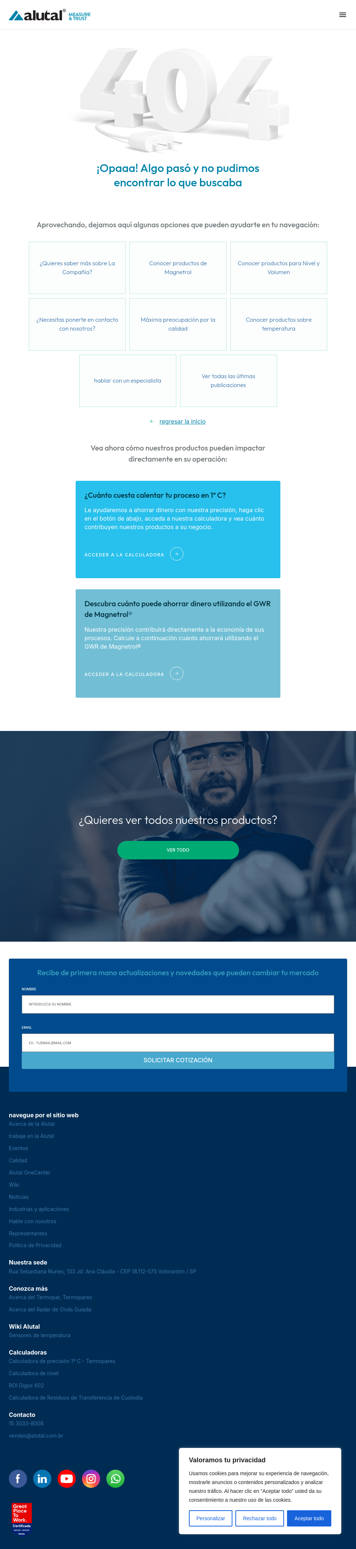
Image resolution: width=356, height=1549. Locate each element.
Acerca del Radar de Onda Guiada (50, 1309)
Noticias (19, 1197)
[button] (342, 14)
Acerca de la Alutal (32, 1124)
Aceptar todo (309, 1518)
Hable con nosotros (32, 1221)
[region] (260, 1491)
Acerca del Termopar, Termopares (50, 1297)
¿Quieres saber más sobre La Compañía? (77, 267)
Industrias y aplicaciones (39, 1209)
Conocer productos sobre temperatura (279, 324)
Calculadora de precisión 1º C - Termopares (62, 1361)
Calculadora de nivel (34, 1373)
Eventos (18, 1148)
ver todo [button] (178, 850)
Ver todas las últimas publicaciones (228, 380)
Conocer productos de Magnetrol (178, 267)
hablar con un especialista (127, 380)
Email (27, 1027)
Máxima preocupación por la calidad (178, 324)
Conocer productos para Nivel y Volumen (278, 267)
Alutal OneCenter (30, 1172)
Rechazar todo (260, 1518)
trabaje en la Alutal (31, 1136)
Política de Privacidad (35, 1245)
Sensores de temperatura (39, 1335)
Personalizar (210, 1518)
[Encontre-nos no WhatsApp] (115, 1479)
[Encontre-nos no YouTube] (67, 1479)
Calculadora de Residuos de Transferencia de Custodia (76, 1397)
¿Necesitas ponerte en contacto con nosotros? (77, 324)
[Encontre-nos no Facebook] (18, 1479)
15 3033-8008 (26, 1423)
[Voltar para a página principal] (50, 15)
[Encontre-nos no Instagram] (91, 1479)
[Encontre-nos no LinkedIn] (42, 1479)
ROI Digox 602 (26, 1385)
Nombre (29, 989)
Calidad (18, 1160)
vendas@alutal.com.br (36, 1435)
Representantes (28, 1233)
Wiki (14, 1184)
